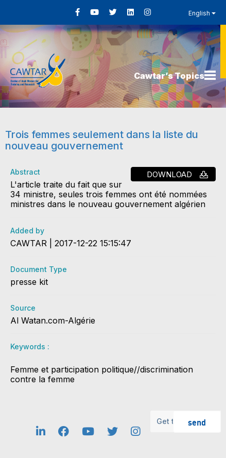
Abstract (25, 171)
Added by (27, 230)
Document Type (38, 269)
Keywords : (29, 346)
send (197, 422)
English (202, 13)
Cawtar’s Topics (169, 76)
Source (23, 307)
